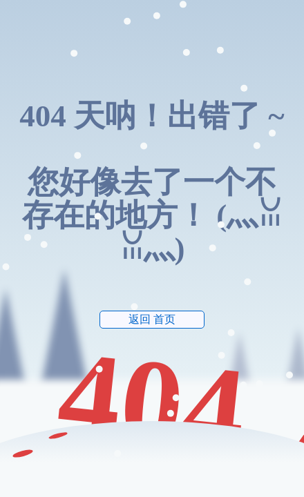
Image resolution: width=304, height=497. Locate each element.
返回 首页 (152, 319)
